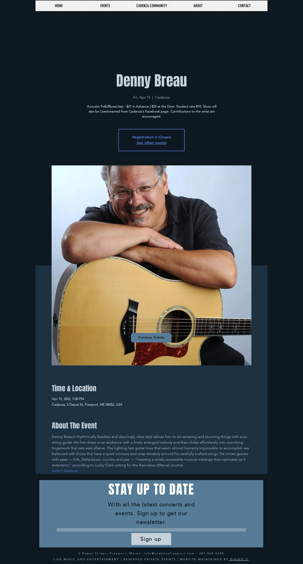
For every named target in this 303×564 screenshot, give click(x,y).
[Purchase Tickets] (151, 337)
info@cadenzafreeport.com (169, 553)
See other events (151, 143)
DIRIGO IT (239, 559)
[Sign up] (151, 539)
